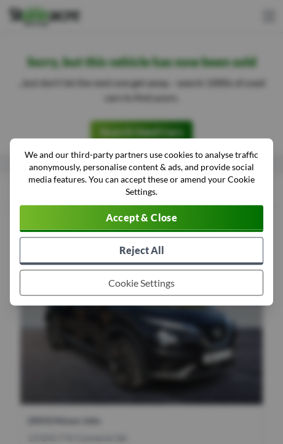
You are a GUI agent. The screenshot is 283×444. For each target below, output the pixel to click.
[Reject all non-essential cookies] (141, 251)
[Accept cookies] (141, 218)
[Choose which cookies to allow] (141, 283)
